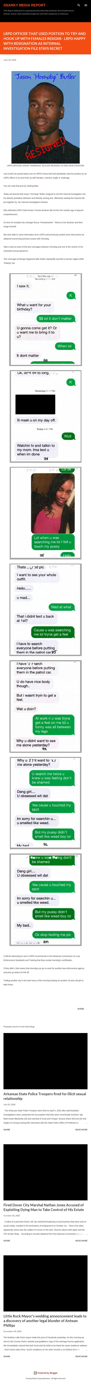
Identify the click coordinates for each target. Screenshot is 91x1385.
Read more (82, 1129)
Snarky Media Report (24, 5)
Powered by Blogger (46, 1373)
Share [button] (80, 1008)
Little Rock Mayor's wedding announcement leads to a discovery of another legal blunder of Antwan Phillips (45, 1320)
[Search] (79, 5)
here (36, 186)
